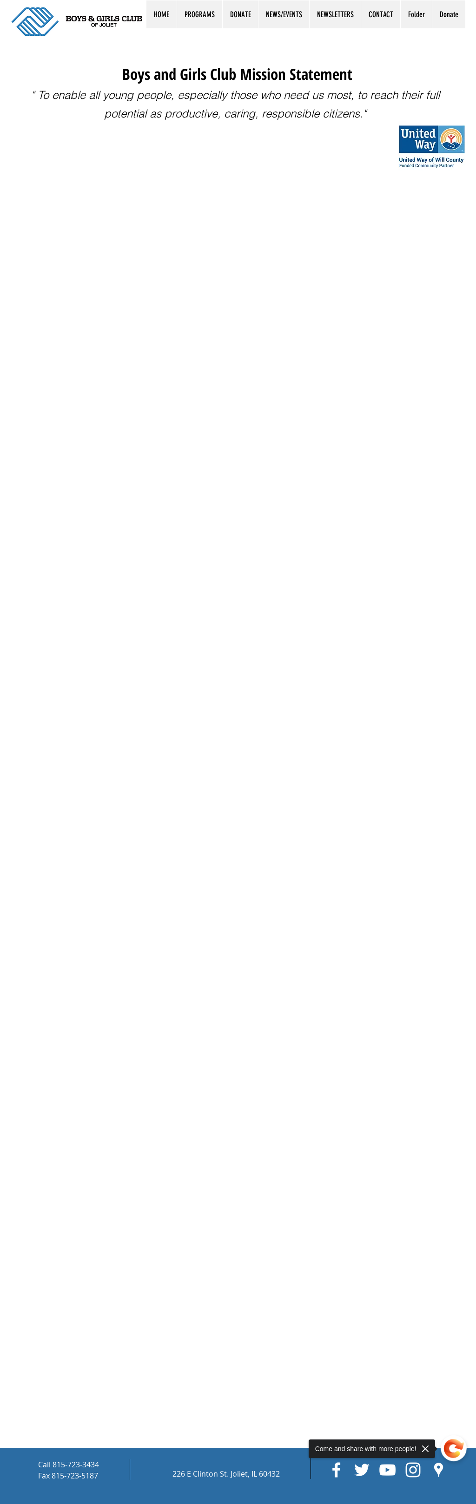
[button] (199, 14)
